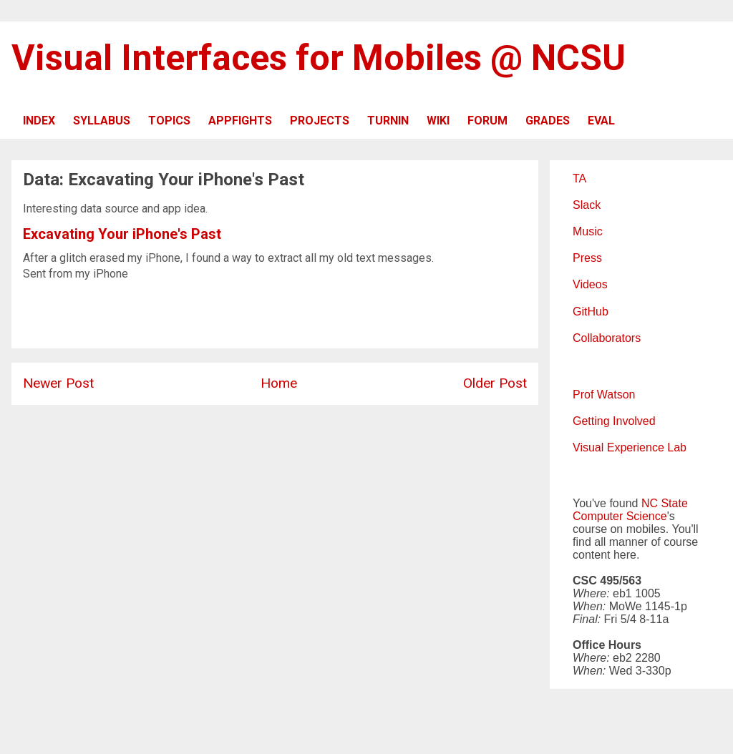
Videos (590, 284)
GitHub (590, 311)
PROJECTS (319, 120)
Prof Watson (604, 394)
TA (579, 178)
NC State (664, 503)
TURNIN (388, 120)
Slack (587, 205)
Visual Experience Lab (629, 447)
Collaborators (607, 338)
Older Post (495, 383)
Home (279, 383)
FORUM (487, 120)
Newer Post (58, 383)
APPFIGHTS (240, 120)
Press (587, 258)
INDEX (39, 120)
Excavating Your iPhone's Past (122, 234)
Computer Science (620, 516)
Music (588, 231)
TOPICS (169, 120)
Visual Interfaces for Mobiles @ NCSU (318, 58)
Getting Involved (614, 421)
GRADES (547, 120)
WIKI (438, 120)
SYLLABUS (101, 120)
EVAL (601, 120)
